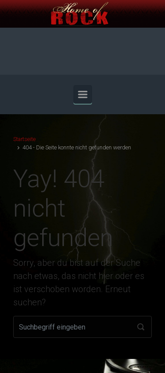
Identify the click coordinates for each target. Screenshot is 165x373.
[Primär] (82, 94)
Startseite (24, 139)
